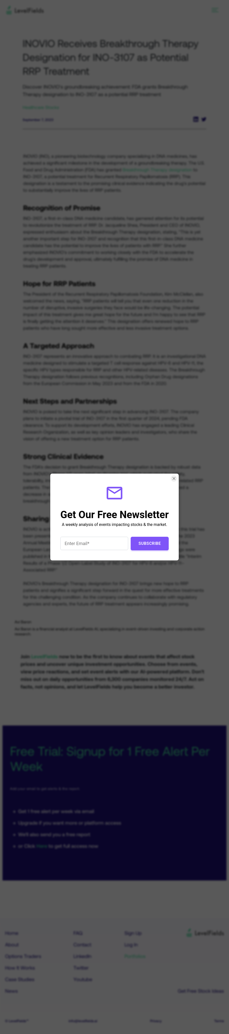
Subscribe (150, 543)
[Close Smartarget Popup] (174, 478)
